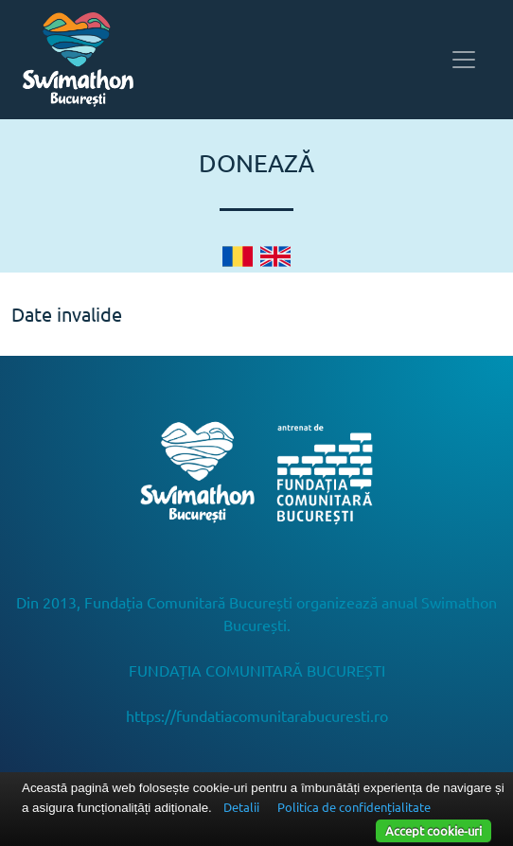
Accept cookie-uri (433, 830)
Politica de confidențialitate (354, 807)
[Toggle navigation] (463, 60)
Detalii (241, 807)
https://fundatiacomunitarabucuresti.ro (257, 715)
